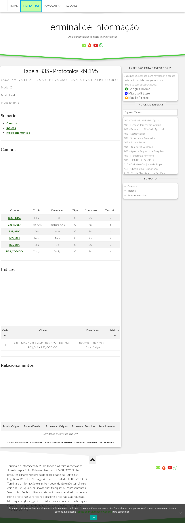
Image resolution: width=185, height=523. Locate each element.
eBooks (71, 5)
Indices (11, 127)
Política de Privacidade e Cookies (94, 511)
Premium (31, 6)
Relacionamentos (18, 132)
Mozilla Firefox (136, 98)
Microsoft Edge (137, 93)
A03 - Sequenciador (134, 133)
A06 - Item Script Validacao (138, 146)
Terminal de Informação (92, 26)
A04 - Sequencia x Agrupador (139, 138)
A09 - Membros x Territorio (139, 155)
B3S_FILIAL (14, 217)
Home (14, 5)
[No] (180, 513)
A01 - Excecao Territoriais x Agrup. (142, 124)
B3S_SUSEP (14, 224)
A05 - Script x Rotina (135, 142)
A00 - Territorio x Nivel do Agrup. (142, 120)
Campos (12, 123)
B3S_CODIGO (14, 251)
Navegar (51, 5)
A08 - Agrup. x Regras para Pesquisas (144, 151)
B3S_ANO (14, 231)
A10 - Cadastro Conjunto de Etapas (143, 164)
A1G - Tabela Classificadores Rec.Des (144, 173)
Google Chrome (137, 89)
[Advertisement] (60, 180)
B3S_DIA (14, 244)
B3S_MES (14, 238)
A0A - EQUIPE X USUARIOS (139, 160)
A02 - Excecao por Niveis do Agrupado (144, 129)
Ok (93, 517)
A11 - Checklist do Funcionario (141, 168)
